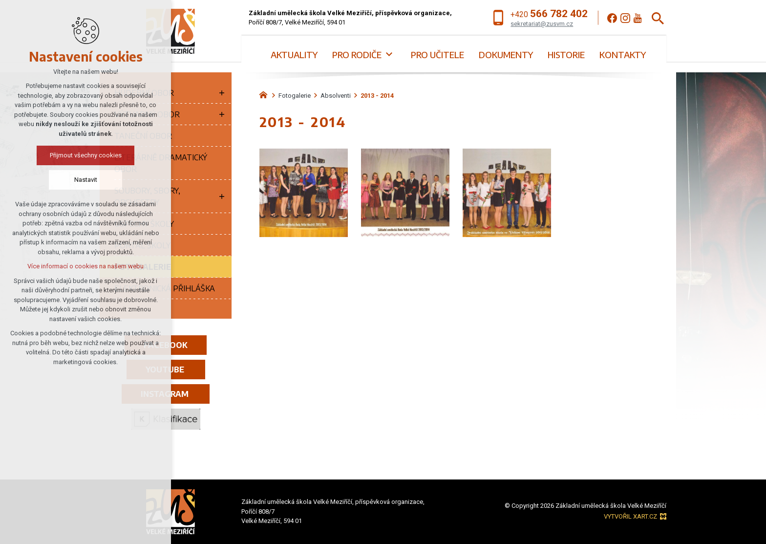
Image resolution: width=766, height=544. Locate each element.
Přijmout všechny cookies (86, 155)
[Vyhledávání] (658, 17)
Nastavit (85, 179)
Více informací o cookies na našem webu (85, 266)
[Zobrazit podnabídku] (389, 54)
